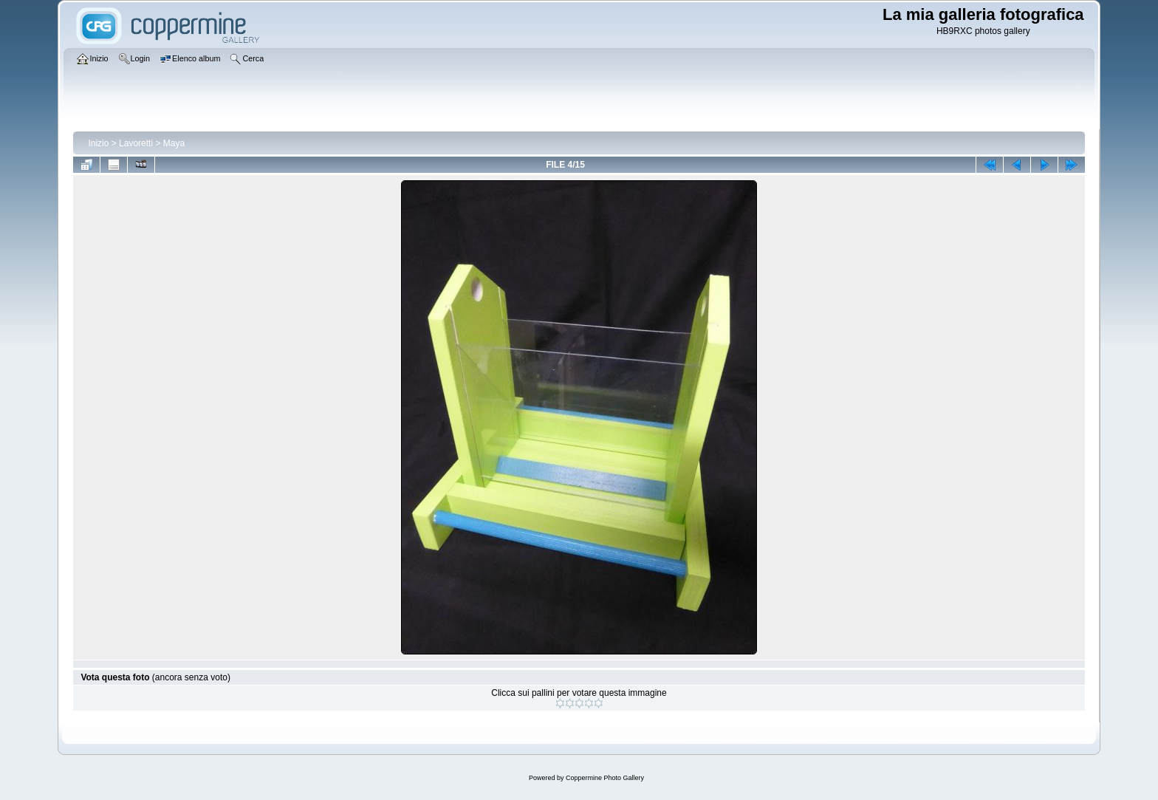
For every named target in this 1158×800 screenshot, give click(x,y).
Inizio (98, 143)
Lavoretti (136, 143)
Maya (174, 143)
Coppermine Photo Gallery (605, 778)
